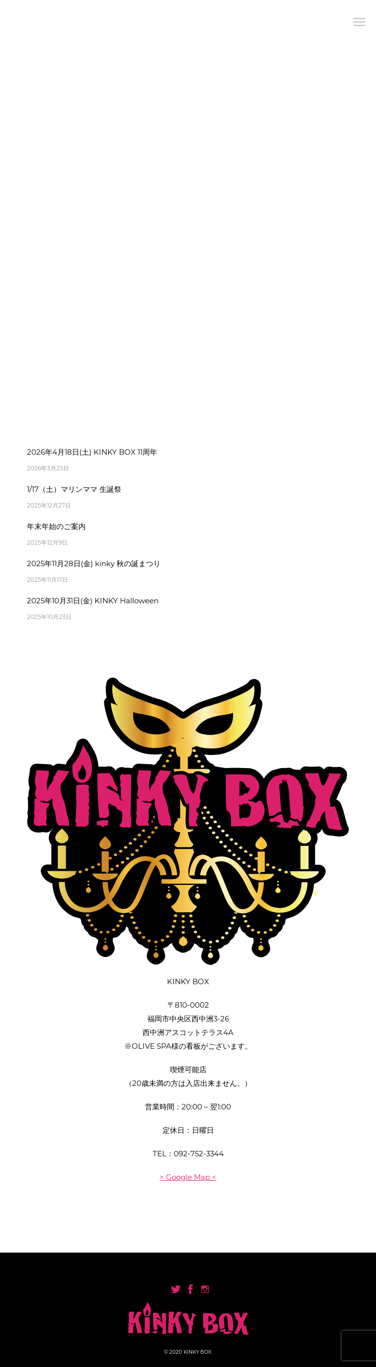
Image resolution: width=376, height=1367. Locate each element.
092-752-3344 (199, 1153)
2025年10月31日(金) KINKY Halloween (93, 600)
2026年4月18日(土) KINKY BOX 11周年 (92, 452)
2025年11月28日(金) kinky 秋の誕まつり (94, 563)
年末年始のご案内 (56, 526)
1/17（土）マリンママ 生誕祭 (74, 489)
